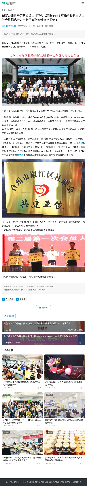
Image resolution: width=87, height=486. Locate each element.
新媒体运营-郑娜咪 (9, 26)
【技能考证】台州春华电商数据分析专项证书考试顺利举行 (22, 383)
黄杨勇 (20, 155)
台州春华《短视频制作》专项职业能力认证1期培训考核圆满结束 (22, 421)
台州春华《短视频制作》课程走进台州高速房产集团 (64, 421)
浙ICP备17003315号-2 (73, 482)
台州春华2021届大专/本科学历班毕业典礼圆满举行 (63, 383)
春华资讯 (39, 26)
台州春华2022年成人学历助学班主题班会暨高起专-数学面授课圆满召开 (22, 458)
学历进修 (49, 357)
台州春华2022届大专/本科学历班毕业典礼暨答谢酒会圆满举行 (63, 458)
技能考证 (7, 357)
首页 (3, 10)
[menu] (83, 3)
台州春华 (78, 143)
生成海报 (9, 316)
